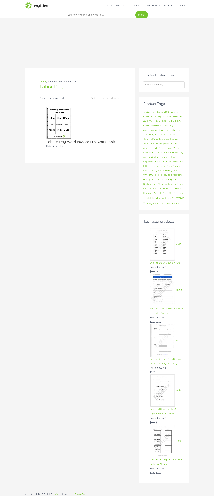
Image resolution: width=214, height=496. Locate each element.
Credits (58, 494)
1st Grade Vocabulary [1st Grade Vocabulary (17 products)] (153, 112)
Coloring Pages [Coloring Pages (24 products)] (150, 139)
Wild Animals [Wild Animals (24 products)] (173, 203)
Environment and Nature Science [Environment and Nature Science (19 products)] (159, 152)
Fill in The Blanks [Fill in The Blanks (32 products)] (164, 161)
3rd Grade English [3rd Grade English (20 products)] (169, 116)
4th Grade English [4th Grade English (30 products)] (169, 121)
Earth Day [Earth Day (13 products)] (147, 148)
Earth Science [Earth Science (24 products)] (159, 148)
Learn (137, 5)
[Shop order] (104, 98)
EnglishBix (41, 6)
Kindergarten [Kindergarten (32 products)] (170, 179)
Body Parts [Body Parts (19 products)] (154, 134)
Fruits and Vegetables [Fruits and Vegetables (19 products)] (153, 170)
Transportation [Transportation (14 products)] (159, 203)
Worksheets (122, 5)
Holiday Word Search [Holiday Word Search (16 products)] (153, 179)
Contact (183, 5)
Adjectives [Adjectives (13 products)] (174, 126)
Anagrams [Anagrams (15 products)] (148, 130)
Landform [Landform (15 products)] (168, 184)
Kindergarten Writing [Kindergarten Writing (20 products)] (153, 184)
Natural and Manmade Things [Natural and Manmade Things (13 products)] (161, 188)
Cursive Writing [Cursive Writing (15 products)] (157, 143)
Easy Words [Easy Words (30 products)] (173, 147)
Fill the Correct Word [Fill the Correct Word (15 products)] (152, 166)
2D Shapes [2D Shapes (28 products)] (169, 112)
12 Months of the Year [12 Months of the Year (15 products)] (159, 126)
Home (43, 81)
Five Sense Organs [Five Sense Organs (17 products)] (171, 166)
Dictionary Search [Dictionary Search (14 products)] (172, 143)
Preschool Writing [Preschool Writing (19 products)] (160, 198)
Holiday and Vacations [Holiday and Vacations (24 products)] (171, 174)
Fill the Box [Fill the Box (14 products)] (178, 161)
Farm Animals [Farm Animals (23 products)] (162, 156)
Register (168, 5)
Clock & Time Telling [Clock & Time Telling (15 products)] (169, 134)
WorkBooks (152, 5)
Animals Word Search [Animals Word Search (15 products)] (163, 130)
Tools (107, 5)
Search (141, 14)
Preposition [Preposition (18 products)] (168, 193)
